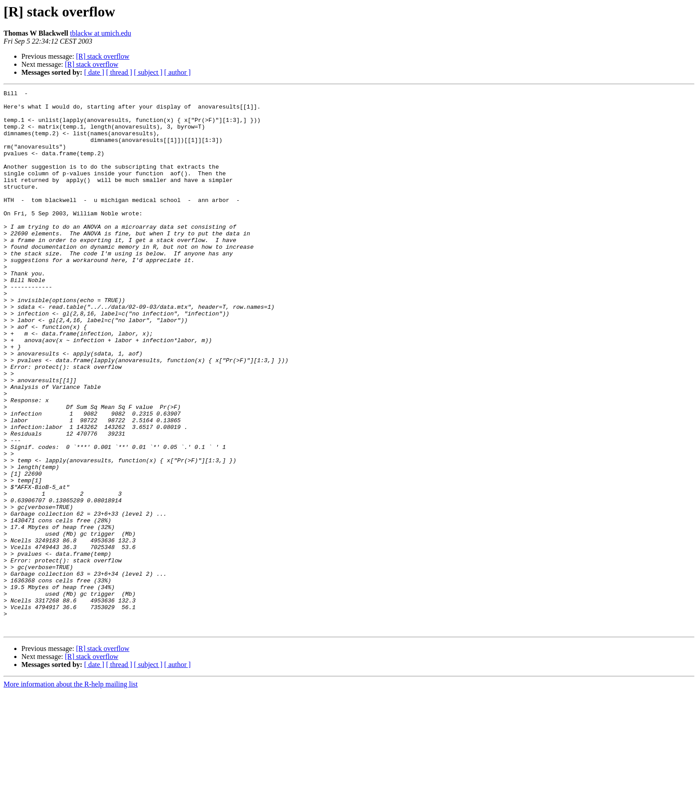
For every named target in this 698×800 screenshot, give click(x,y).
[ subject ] (148, 72)
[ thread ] (119, 72)
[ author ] (177, 72)
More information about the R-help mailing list (71, 792)
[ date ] (94, 72)
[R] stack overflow (103, 56)
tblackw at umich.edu (100, 33)
